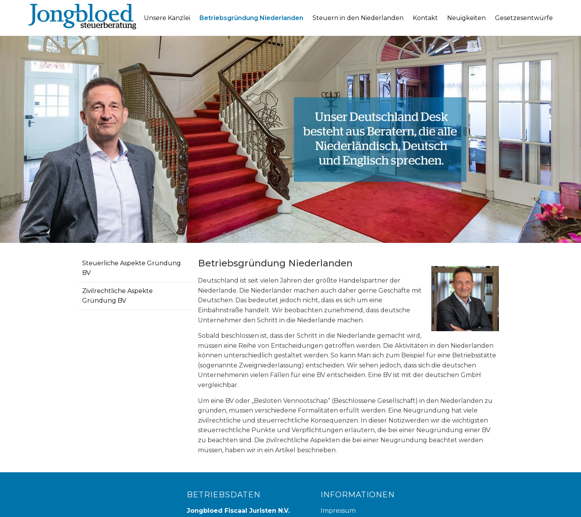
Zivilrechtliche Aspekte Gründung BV (117, 296)
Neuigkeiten (466, 18)
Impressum (338, 510)
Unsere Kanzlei (167, 18)
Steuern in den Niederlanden (358, 18)
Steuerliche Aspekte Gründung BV (131, 268)
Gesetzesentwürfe (524, 18)
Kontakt (425, 18)
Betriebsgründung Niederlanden (251, 18)
